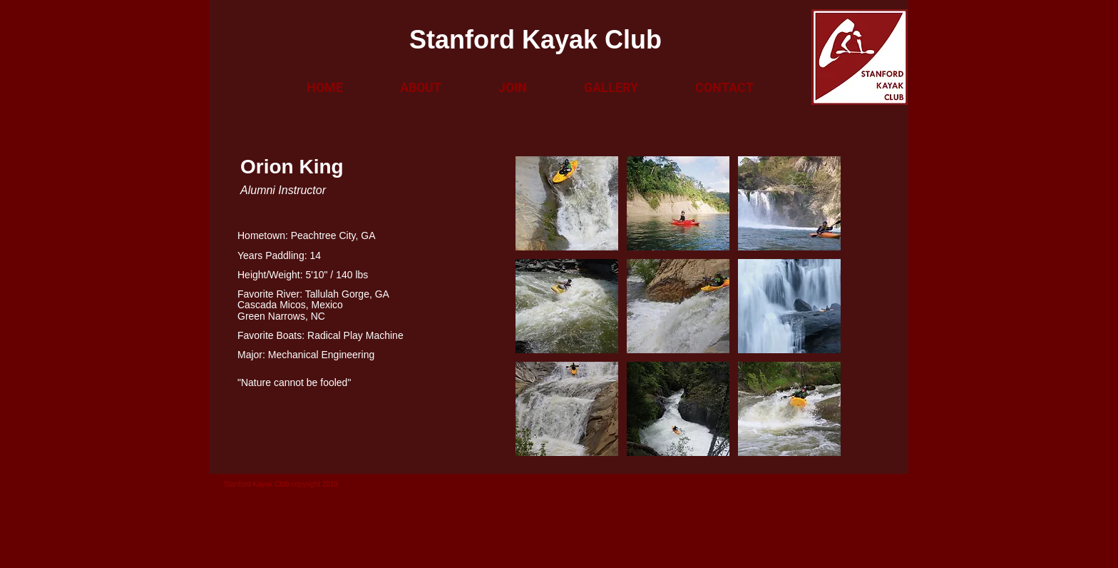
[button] (420, 88)
